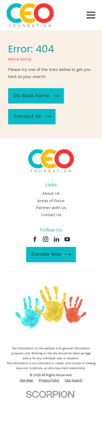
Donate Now (51, 254)
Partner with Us (51, 207)
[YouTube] (67, 239)
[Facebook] (35, 239)
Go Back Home (36, 96)
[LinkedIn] (56, 239)
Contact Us (32, 116)
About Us (51, 193)
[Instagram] (45, 239)
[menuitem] (26, 380)
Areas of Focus (51, 200)
